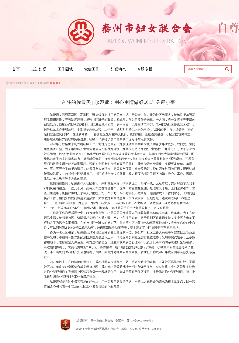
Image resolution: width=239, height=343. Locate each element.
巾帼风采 (55, 83)
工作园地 (65, 69)
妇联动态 (118, 69)
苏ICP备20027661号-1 (140, 320)
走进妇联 (38, 69)
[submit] (228, 69)
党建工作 (91, 69)
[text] (205, 69)
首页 (16, 69)
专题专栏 (144, 69)
